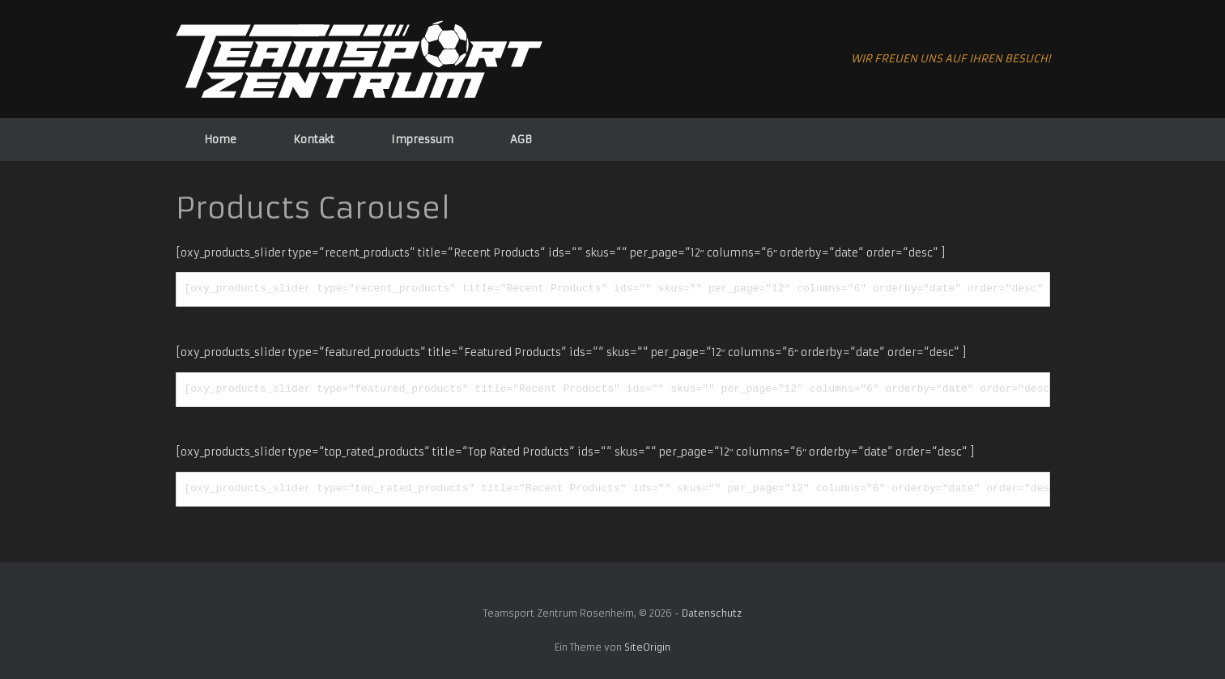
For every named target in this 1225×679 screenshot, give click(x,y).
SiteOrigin (647, 647)
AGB (521, 139)
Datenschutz (712, 613)
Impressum (422, 139)
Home (220, 139)
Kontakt (313, 139)
